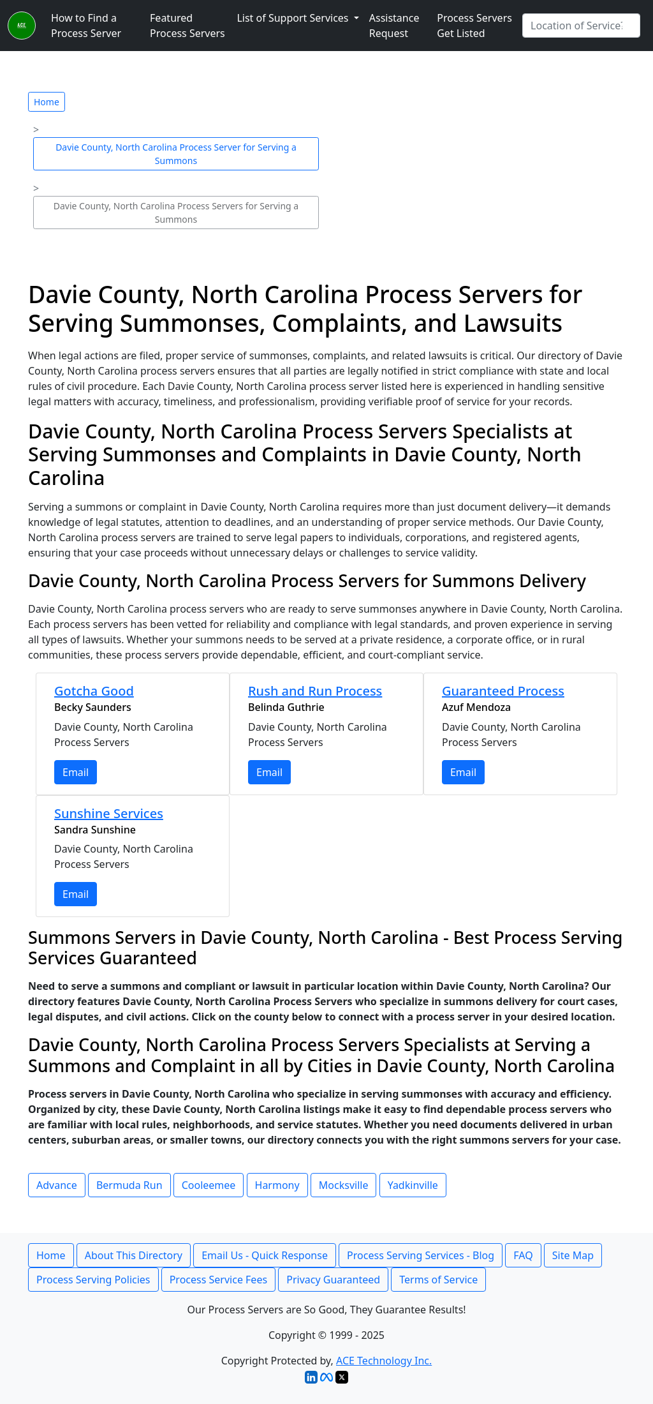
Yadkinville (413, 1185)
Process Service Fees (218, 1280)
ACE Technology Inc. (384, 1361)
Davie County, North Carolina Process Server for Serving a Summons (176, 154)
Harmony (277, 1185)
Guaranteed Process (503, 690)
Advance (56, 1185)
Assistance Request (394, 25)
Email (75, 772)
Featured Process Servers (187, 25)
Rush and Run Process (315, 690)
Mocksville (344, 1185)
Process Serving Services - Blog (420, 1255)
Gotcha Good (94, 690)
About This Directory (133, 1255)
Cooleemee (209, 1185)
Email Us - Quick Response (265, 1255)
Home (46, 102)
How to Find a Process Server (86, 25)
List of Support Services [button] (294, 18)
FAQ (522, 1255)
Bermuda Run (129, 1185)
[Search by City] (581, 25)
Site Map (573, 1255)
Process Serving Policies (93, 1280)
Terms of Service (438, 1280)
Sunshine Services (108, 813)
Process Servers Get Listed (474, 25)
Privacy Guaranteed (333, 1280)
